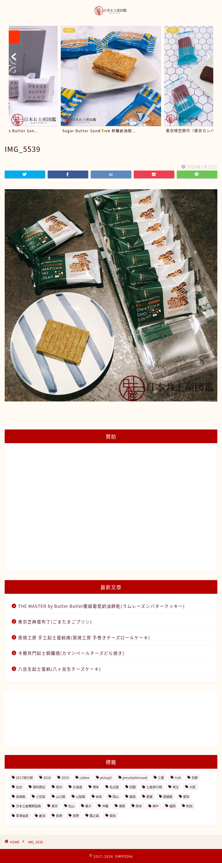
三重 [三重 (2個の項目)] (161, 777)
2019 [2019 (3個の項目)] (65, 777)
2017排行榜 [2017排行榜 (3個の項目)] (24, 777)
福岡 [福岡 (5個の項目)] (172, 806)
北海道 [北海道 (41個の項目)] (77, 787)
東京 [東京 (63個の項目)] (54, 806)
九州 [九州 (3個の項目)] (178, 777)
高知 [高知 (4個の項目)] (112, 815)
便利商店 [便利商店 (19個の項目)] (39, 787)
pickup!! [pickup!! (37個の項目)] (106, 777)
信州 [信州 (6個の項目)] (59, 787)
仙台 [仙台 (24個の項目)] (19, 787)
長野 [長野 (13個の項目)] (76, 815)
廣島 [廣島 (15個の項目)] (132, 796)
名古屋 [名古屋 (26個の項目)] (114, 787)
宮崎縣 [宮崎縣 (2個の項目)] (20, 796)
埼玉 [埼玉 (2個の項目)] (175, 787)
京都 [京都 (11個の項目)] (194, 777)
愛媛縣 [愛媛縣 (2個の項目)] (167, 796)
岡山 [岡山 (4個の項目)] (116, 796)
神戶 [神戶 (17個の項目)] (155, 806)
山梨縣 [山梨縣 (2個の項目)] (80, 796)
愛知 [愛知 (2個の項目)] (186, 796)
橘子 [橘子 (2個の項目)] (88, 806)
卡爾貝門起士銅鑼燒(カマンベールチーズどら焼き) (71, 653)
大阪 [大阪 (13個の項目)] (192, 787)
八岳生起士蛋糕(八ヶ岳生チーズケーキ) (59, 669)
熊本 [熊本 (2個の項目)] (139, 806)
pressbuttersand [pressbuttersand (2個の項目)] (135, 777)
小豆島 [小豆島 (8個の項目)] (40, 796)
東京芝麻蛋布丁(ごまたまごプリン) (55, 621)
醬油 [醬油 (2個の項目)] (42, 815)
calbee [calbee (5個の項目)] (84, 777)
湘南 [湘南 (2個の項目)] (122, 806)
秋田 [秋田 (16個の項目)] (189, 806)
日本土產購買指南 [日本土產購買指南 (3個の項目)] (28, 806)
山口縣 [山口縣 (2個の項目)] (60, 796)
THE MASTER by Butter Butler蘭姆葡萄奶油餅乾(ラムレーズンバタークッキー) (101, 606)
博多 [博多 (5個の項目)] (96, 787)
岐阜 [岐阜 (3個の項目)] (99, 796)
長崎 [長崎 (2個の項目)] (59, 815)
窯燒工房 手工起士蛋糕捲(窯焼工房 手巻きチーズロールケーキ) (84, 637)
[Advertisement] (111, 510)
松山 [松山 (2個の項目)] (71, 806)
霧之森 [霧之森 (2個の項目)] (94, 815)
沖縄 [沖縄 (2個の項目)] (105, 806)
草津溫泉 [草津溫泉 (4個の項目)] (22, 815)
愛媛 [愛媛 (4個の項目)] (149, 796)
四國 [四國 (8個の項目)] (132, 787)
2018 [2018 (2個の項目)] (47, 777)
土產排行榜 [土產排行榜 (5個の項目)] (154, 787)
